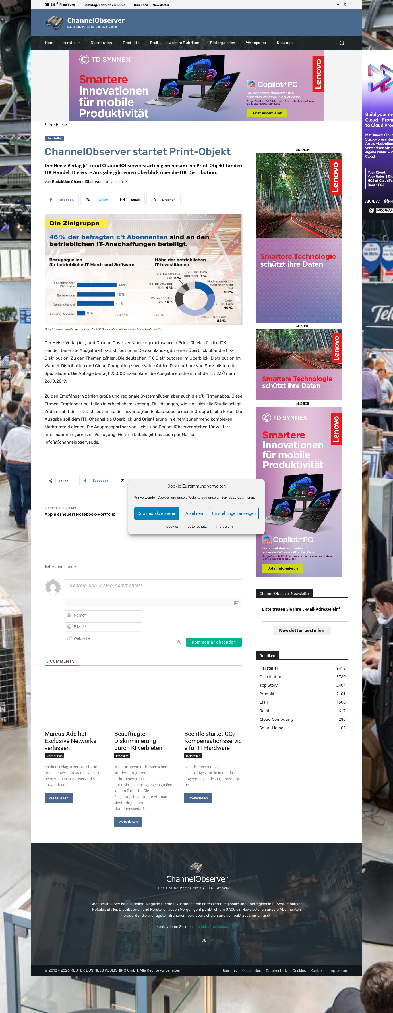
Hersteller (64, 124)
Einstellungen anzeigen (234, 513)
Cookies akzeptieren (156, 513)
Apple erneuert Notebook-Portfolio (80, 514)
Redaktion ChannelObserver (77, 181)
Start (48, 124)
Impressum (224, 527)
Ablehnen (194, 513)
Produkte (122, 756)
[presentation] (205, 620)
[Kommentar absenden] (214, 642)
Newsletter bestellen (301, 630)
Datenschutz (197, 527)
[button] (341, 42)
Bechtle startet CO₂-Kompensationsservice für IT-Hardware (213, 740)
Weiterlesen (58, 798)
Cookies (172, 527)
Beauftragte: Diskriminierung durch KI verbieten (138, 740)
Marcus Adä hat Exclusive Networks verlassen (70, 740)
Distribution (54, 756)
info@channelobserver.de (215, 926)
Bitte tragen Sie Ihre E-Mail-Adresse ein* (301, 609)
